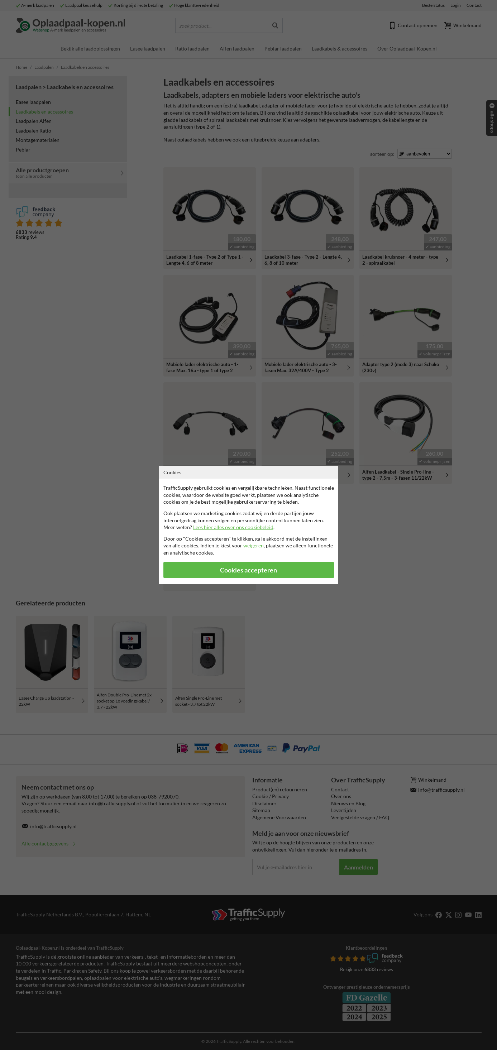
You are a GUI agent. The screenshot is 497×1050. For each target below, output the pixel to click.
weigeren (253, 545)
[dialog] (248, 525)
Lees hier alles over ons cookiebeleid (233, 527)
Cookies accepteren (248, 570)
